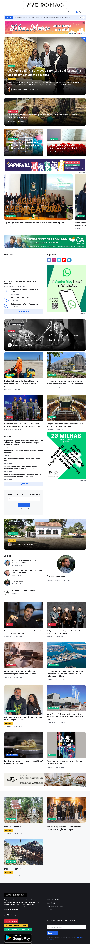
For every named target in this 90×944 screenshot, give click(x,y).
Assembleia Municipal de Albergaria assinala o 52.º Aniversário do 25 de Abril (63, 145)
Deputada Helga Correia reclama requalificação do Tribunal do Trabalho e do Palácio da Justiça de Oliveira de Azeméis (23, 419)
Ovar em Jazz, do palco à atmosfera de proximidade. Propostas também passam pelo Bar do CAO (42, 312)
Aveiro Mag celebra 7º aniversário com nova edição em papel (64, 804)
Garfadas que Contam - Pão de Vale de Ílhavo (25, 267)
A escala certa (17, 557)
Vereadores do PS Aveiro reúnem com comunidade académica (23, 428)
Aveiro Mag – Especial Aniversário (18, 906)
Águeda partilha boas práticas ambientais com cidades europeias (15, 196)
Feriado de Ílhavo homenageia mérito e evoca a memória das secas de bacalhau (65, 358)
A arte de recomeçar (56, 552)
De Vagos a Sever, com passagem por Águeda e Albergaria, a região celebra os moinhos (43, 116)
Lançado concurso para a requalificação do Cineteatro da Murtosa (65, 401)
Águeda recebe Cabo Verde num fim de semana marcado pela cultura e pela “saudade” (22, 444)
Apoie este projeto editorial (16, 901)
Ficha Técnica (51, 879)
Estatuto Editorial (53, 876)
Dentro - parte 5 (13, 803)
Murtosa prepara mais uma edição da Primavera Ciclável (72, 196)
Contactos (50, 886)
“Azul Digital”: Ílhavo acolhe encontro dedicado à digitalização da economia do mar (65, 693)
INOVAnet (8, 939)
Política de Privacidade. (23, 487)
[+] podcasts (23, 288)
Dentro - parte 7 (16, 513)
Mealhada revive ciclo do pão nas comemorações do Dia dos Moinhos (20, 648)
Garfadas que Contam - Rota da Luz (24, 280)
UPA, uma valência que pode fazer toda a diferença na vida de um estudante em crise (41, 72)
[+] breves (24, 460)
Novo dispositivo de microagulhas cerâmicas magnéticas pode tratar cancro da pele (43, 198)
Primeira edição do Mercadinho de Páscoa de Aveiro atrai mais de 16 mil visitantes (44, 17)
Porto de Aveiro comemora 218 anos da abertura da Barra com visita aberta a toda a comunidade (65, 650)
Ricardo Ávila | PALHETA (20, 274)
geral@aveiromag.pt (11, 891)
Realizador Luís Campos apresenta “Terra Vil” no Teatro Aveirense (23, 608)
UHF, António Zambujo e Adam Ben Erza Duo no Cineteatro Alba (65, 608)
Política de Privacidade (55, 882)
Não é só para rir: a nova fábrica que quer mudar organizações (23, 694)
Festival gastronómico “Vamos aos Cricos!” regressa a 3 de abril (23, 738)
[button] (80, 12)
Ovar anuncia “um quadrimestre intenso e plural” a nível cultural (66, 738)
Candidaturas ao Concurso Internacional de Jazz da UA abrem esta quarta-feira (22, 401)
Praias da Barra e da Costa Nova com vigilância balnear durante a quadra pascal (21, 359)
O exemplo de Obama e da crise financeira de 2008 (24, 537)
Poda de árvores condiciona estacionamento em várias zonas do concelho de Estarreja (22, 452)
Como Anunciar (11, 897)
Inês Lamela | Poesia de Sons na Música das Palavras (20, 259)
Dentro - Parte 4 (13, 845)
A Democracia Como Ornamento (24, 567)
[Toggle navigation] (71, 12)
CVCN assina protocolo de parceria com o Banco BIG (22, 436)
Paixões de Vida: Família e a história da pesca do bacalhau (27, 548)
